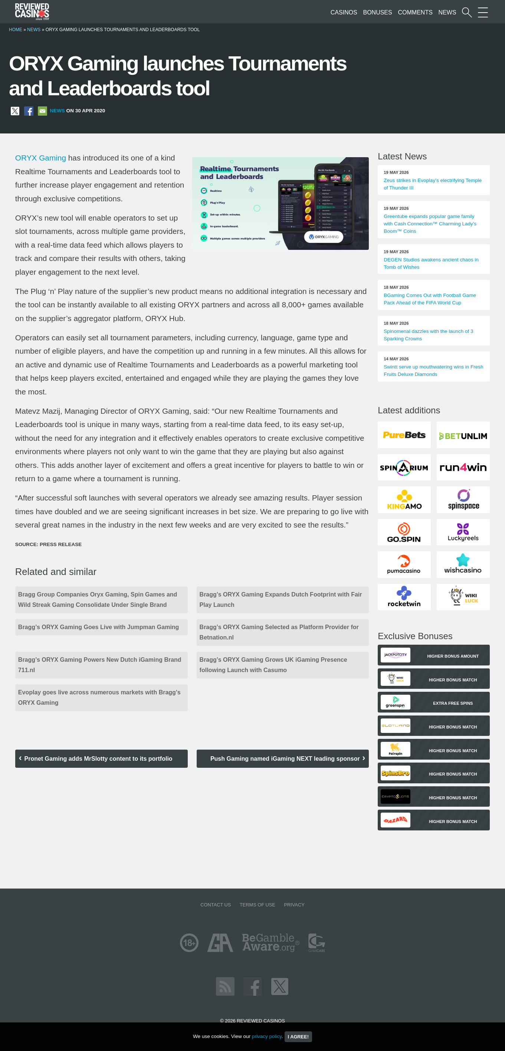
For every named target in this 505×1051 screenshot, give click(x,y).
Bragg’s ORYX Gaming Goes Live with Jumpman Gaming (98, 627)
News (447, 12)
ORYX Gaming (40, 157)
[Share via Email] (42, 110)
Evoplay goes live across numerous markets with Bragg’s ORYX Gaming (99, 697)
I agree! (298, 1037)
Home (15, 29)
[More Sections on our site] (483, 12)
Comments (415, 12)
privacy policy (267, 1036)
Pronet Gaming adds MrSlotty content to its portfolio (98, 759)
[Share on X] (15, 110)
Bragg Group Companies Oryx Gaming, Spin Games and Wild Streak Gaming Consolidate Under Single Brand (97, 599)
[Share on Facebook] (28, 110)
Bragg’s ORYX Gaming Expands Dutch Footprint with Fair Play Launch (281, 599)
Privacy (294, 905)
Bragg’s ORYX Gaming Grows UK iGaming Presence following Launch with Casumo (273, 665)
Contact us (215, 905)
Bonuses (377, 12)
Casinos (344, 12)
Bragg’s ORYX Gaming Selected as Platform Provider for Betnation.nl (279, 632)
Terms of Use (257, 905)
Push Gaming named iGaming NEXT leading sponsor (285, 759)
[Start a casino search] (467, 12)
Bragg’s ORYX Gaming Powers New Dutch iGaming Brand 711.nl (99, 665)
